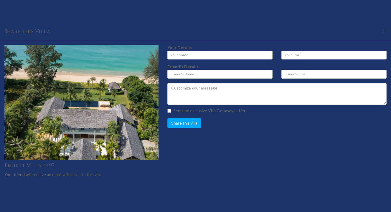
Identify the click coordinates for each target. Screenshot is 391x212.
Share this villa (184, 122)
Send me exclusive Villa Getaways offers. (207, 110)
